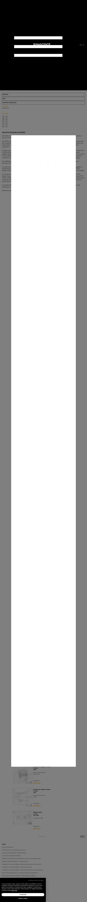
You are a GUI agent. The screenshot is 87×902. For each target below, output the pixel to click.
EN (80, 45)
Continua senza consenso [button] (36, 880)
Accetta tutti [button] (23, 894)
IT (83, 45)
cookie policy (14, 890)
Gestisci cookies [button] (23, 898)
